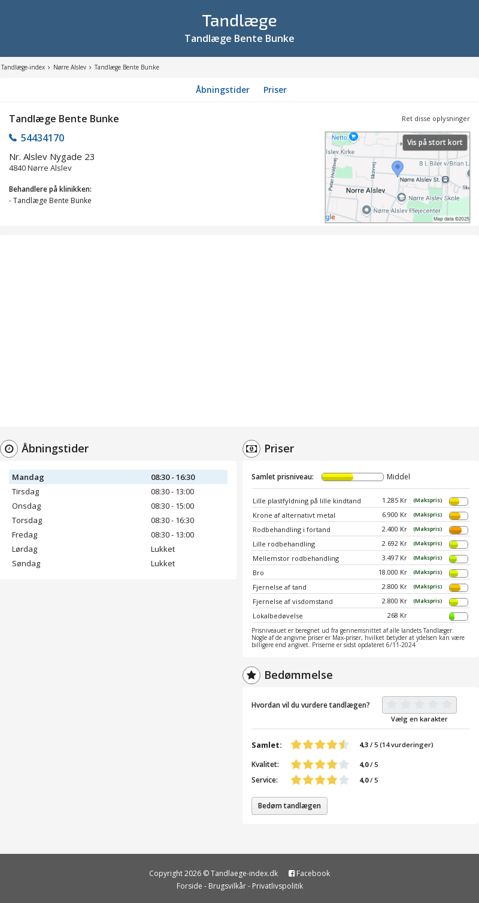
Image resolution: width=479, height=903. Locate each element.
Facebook (309, 873)
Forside (189, 886)
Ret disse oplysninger (436, 118)
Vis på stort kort (435, 142)
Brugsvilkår (227, 886)
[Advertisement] (239, 331)
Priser (275, 89)
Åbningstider (223, 89)
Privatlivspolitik (277, 886)
